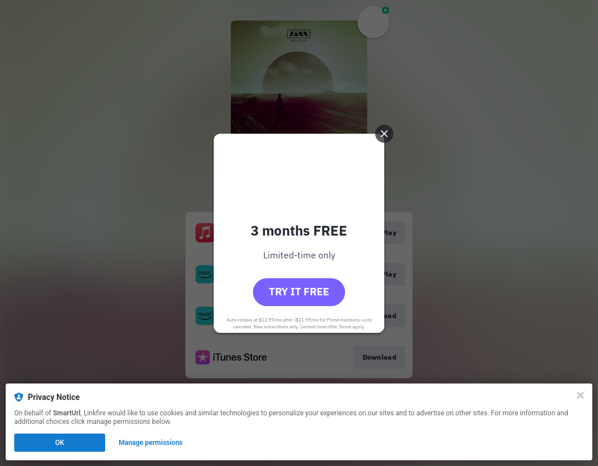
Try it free (299, 291)
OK (59, 443)
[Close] (580, 395)
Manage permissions (151, 443)
